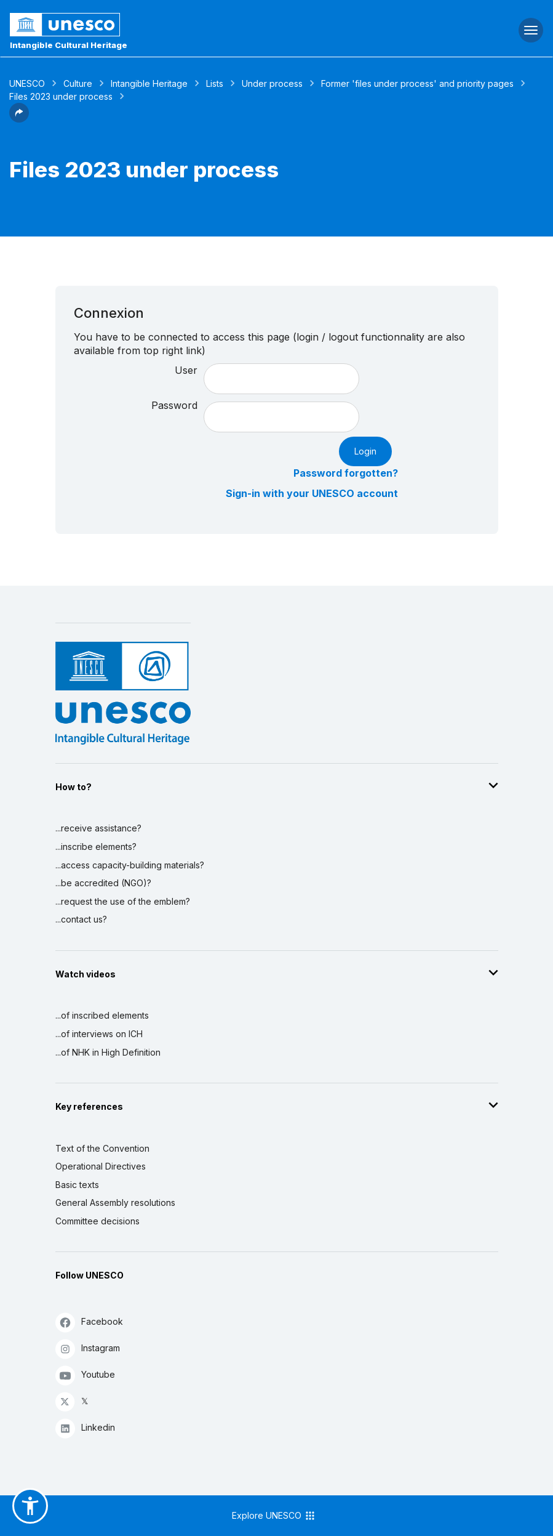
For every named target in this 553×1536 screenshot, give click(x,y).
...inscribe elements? (96, 846)
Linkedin (85, 1427)
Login (365, 451)
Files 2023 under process (61, 96)
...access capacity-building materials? (129, 865)
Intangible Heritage (149, 83)
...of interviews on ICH (99, 1034)
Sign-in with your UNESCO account (312, 493)
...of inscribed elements (102, 1015)
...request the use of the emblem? (122, 901)
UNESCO (27, 83)
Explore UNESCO (274, 1516)
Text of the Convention (102, 1148)
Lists (214, 83)
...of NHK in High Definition (108, 1052)
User (186, 370)
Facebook (89, 1322)
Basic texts (77, 1184)
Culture (77, 83)
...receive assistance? (98, 828)
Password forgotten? (345, 473)
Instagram (87, 1348)
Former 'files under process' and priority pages (417, 83)
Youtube (85, 1374)
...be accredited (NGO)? (103, 883)
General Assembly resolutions (115, 1202)
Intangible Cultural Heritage (68, 45)
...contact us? (81, 919)
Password (174, 405)
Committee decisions (97, 1221)
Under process (272, 83)
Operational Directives (100, 1166)
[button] (19, 119)
